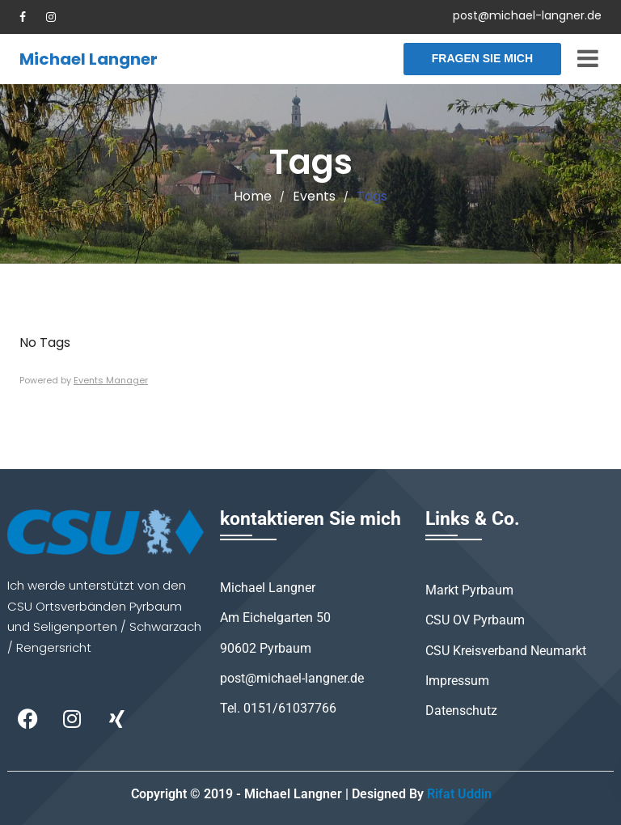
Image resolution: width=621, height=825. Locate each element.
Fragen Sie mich (482, 58)
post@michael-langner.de (527, 15)
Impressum (457, 680)
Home (253, 196)
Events (314, 196)
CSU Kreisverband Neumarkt (505, 650)
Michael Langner (88, 59)
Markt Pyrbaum (469, 590)
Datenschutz (461, 710)
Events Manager (111, 380)
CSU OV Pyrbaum (475, 620)
